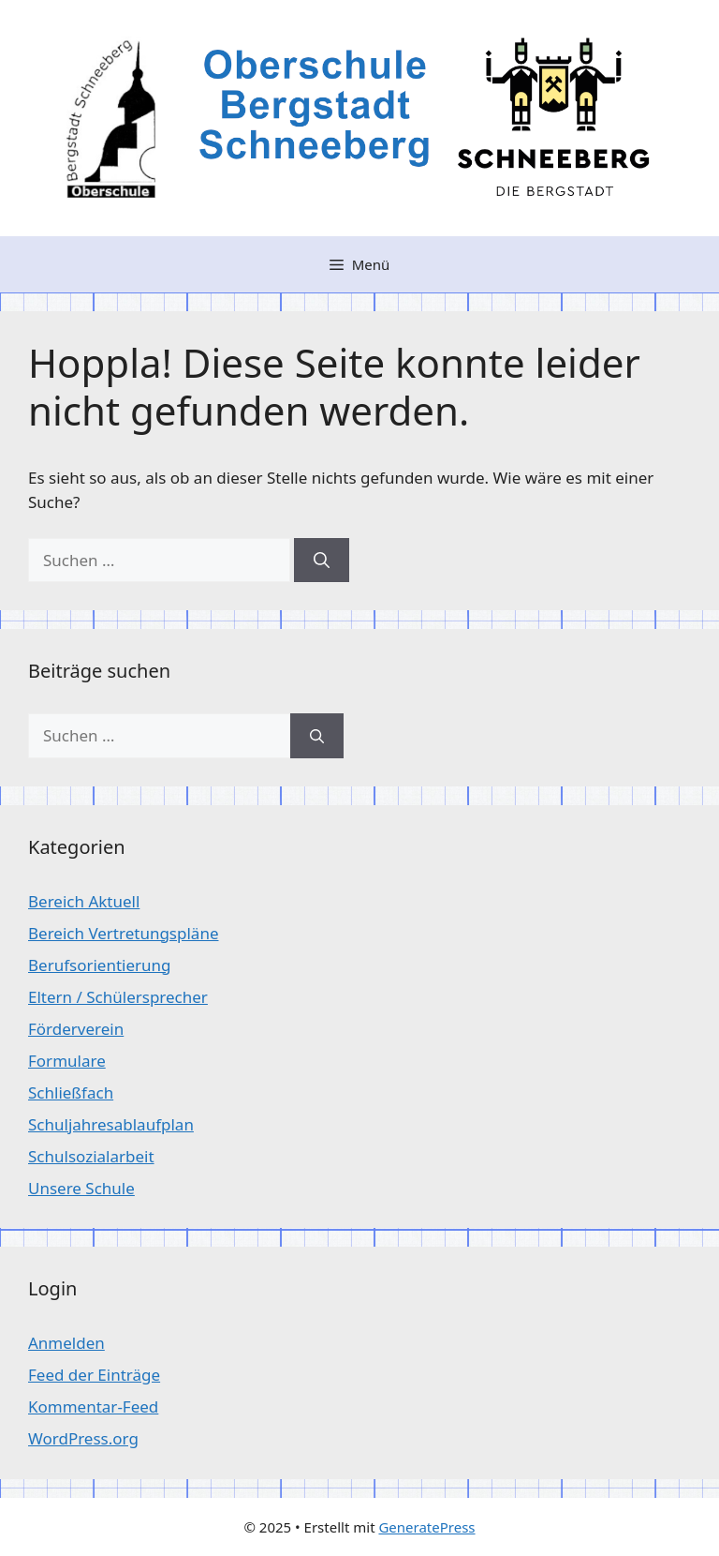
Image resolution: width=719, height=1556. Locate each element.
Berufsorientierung (99, 965)
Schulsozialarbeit (91, 1156)
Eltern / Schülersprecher (118, 997)
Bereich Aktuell (83, 901)
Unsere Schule (81, 1188)
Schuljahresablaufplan (111, 1124)
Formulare (67, 1060)
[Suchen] (321, 560)
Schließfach (70, 1092)
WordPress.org (83, 1438)
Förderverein (76, 1029)
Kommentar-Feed (93, 1406)
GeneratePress (426, 1527)
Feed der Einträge (94, 1374)
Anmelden (66, 1343)
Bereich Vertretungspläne (123, 933)
